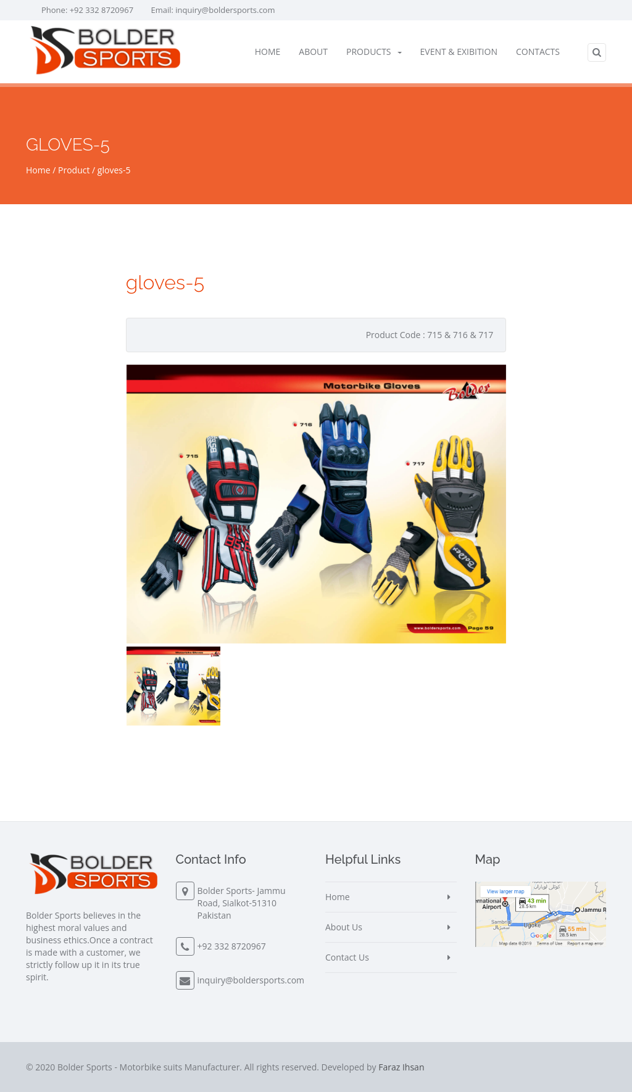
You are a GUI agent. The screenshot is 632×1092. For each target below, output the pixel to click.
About (313, 51)
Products (374, 51)
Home (268, 51)
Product (73, 170)
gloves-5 (114, 170)
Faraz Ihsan (401, 1067)
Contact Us (347, 957)
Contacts (538, 51)
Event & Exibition (458, 51)
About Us (343, 927)
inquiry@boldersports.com (225, 9)
